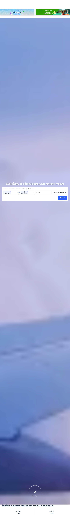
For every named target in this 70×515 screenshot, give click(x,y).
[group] (11, 158)
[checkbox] (31, 154)
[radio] (5, 154)
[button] (10, 157)
